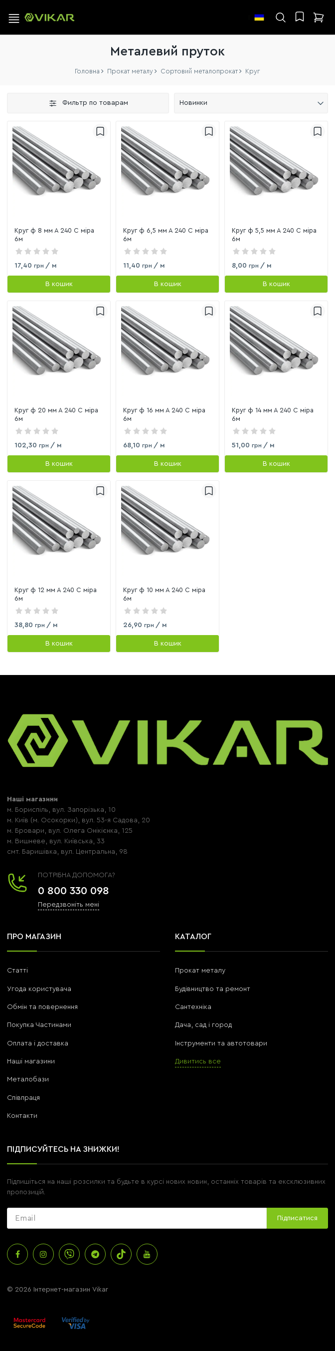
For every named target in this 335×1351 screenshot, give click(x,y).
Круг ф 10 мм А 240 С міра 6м (164, 594)
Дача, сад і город (203, 1024)
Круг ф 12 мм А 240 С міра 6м (55, 594)
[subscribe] (137, 1218)
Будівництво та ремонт (212, 989)
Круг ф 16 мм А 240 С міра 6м (164, 414)
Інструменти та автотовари (221, 1043)
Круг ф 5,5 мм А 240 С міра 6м (274, 234)
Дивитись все (198, 1061)
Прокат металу (200, 970)
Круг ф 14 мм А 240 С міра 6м (273, 414)
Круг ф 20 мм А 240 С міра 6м (56, 414)
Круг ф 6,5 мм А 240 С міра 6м (165, 234)
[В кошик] (58, 284)
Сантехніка (193, 1007)
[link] (58, 172)
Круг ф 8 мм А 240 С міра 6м (54, 234)
